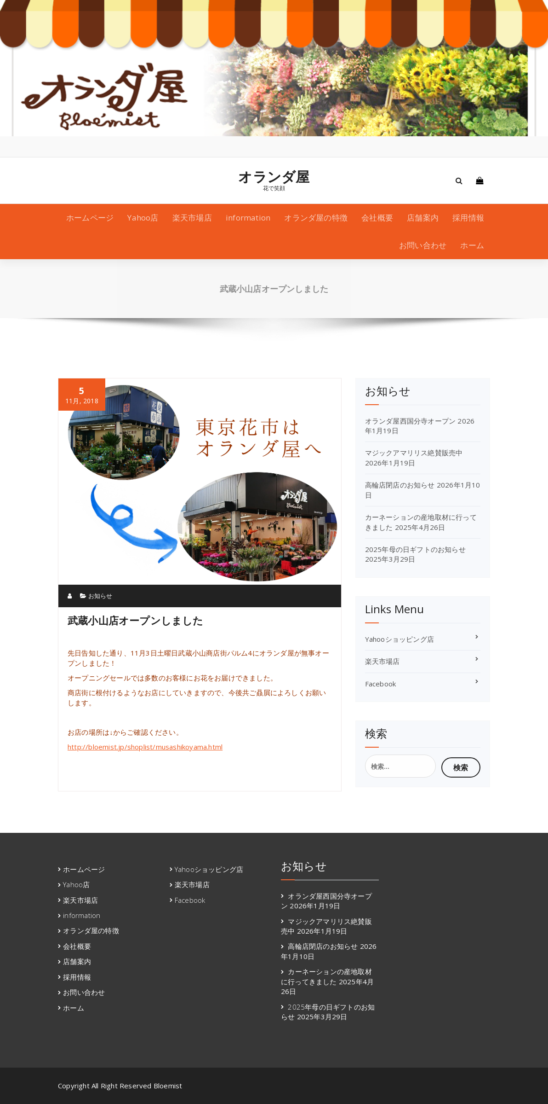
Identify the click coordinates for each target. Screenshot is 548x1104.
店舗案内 (423, 217)
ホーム (472, 245)
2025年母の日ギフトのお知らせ (415, 549)
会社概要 (377, 217)
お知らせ (100, 596)
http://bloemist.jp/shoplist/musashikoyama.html (145, 746)
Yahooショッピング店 (399, 639)
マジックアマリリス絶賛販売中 (414, 452)
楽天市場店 (192, 217)
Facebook (380, 683)
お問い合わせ (422, 245)
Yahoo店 (142, 217)
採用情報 (468, 217)
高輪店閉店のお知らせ (400, 484)
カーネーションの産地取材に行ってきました (326, 976)
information (248, 217)
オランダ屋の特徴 (316, 217)
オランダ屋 (273, 177)
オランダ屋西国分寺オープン (410, 420)
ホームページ (90, 217)
